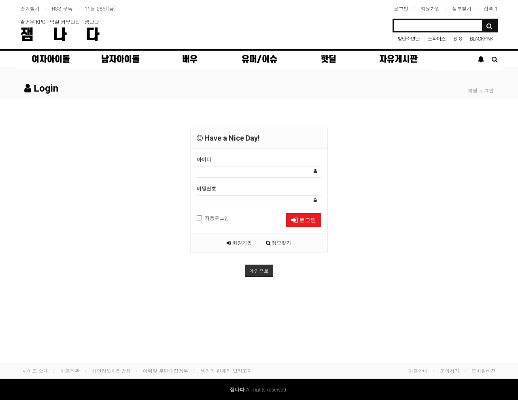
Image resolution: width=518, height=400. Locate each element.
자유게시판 (398, 59)
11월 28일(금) (100, 8)
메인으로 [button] (259, 270)
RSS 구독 (62, 8)
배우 (189, 59)
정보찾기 (461, 8)
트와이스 (437, 38)
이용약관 (70, 370)
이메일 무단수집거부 (165, 370)
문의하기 (449, 370)
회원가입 (430, 8)
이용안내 (418, 370)
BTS (458, 38)
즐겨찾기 (30, 8)
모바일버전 (483, 370)
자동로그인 (213, 217)
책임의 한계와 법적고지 (226, 370)
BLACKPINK (481, 38)
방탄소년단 (408, 38)
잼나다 (69, 35)
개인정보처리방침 (111, 370)
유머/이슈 (259, 59)
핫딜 (328, 59)
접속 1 (491, 8)
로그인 (401, 8)
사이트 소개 (35, 370)
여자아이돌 (51, 59)
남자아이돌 (120, 59)
